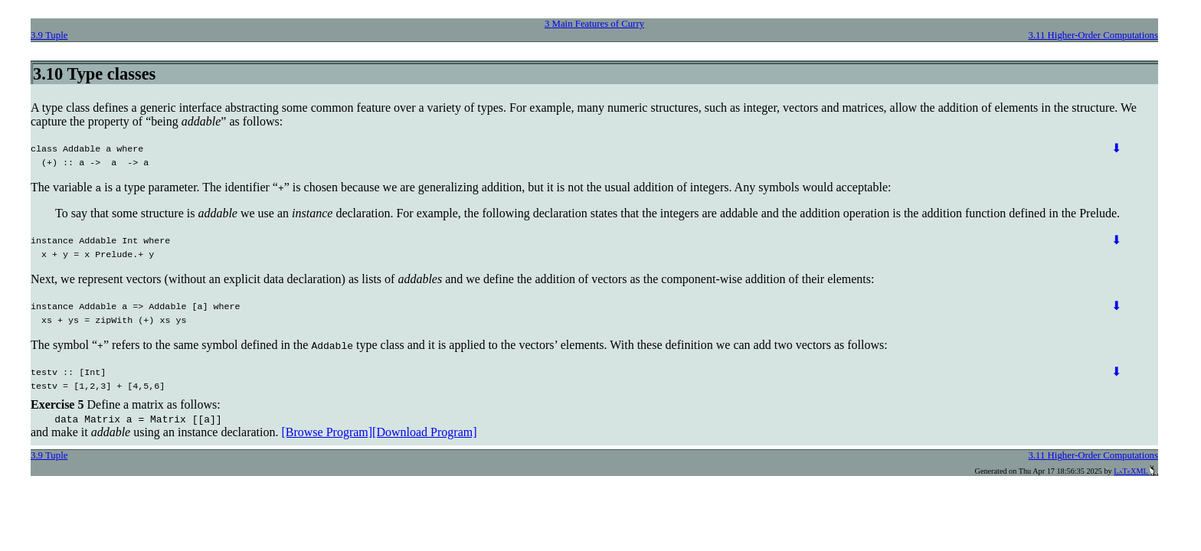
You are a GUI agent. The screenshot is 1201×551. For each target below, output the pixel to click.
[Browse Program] (326, 432)
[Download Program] (424, 432)
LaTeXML (1136, 471)
